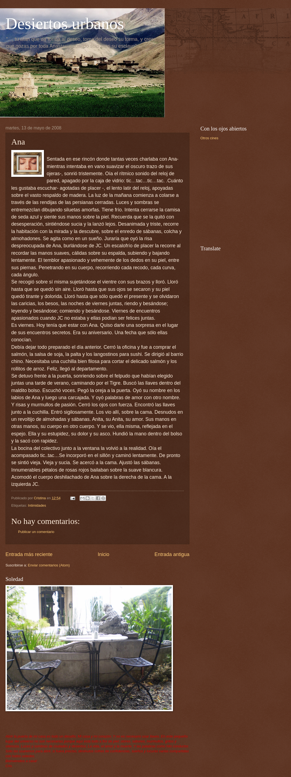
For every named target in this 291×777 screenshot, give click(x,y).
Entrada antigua (172, 554)
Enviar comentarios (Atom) (49, 565)
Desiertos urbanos (64, 24)
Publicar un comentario (36, 532)
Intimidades (37, 505)
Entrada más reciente (28, 554)
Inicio (103, 554)
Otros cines (209, 138)
